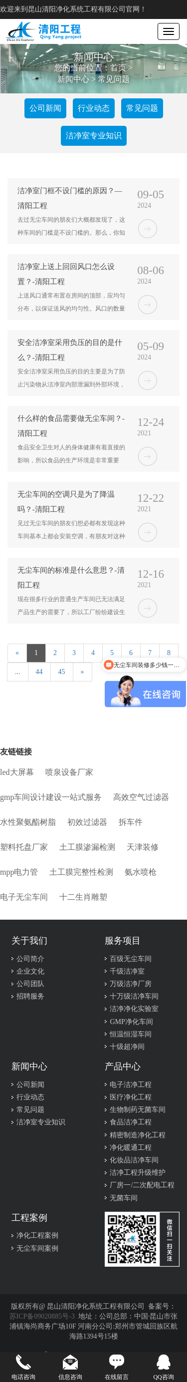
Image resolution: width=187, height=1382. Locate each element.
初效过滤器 (87, 822)
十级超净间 (127, 1046)
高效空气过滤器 (141, 797)
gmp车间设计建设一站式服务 (51, 797)
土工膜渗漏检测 (87, 847)
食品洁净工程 (131, 1122)
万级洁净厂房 (131, 984)
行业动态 (94, 108)
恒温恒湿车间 (131, 1034)
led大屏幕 (17, 772)
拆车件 (131, 822)
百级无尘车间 (131, 959)
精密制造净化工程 (138, 1135)
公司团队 (30, 984)
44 (39, 672)
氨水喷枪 (141, 872)
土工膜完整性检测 (81, 872)
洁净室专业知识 (94, 135)
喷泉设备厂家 (69, 772)
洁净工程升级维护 (138, 1172)
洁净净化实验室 (134, 1009)
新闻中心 (73, 79)
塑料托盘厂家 (24, 847)
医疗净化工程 (131, 1097)
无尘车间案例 (37, 1248)
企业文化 (30, 971)
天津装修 (143, 847)
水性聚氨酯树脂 (28, 822)
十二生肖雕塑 (83, 897)
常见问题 (114, 79)
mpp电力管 (19, 872)
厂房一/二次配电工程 (142, 1185)
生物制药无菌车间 (138, 1109)
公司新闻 (45, 108)
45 (61, 672)
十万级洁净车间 (134, 996)
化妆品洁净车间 (134, 1160)
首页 (118, 68)
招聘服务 (30, 996)
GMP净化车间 (131, 1022)
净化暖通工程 (131, 1147)
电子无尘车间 (24, 897)
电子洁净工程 (131, 1084)
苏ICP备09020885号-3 (42, 1316)
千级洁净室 (127, 971)
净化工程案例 (37, 1235)
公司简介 (30, 959)
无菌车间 (124, 1198)
